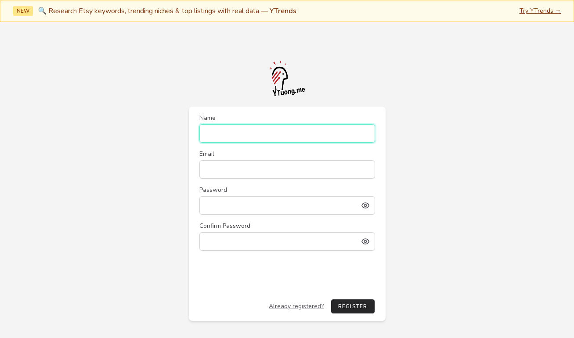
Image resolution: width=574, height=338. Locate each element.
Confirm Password (224, 226)
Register (353, 306)
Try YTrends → (540, 11)
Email (206, 154)
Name (207, 118)
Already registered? (296, 306)
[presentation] (266, 275)
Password (213, 190)
